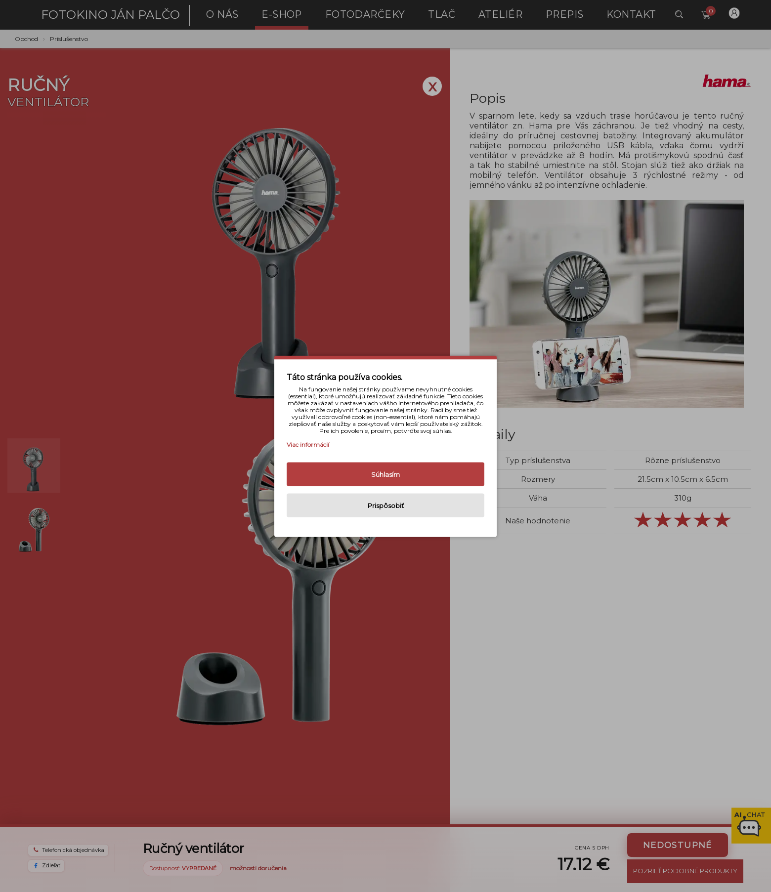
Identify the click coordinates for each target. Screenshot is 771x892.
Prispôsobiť (386, 505)
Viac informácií (308, 444)
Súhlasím (385, 474)
